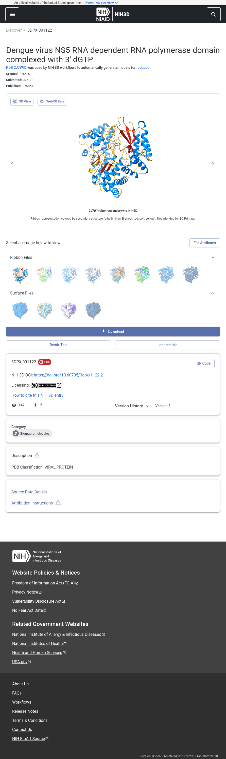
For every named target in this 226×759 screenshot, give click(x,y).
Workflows (21, 702)
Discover (14, 30)
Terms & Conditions (30, 720)
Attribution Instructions (32, 503)
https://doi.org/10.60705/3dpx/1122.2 (68, 375)
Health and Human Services (39, 652)
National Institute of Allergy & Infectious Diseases (58, 634)
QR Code (204, 363)
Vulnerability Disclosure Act (38, 601)
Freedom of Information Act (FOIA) (45, 583)
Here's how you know (101, 2)
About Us (20, 684)
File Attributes (205, 243)
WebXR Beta (52, 101)
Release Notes (25, 711)
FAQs (17, 693)
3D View (21, 101)
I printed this (167, 345)
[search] (214, 14)
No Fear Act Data (29, 610)
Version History (132, 406)
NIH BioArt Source (30, 738)
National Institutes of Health (39, 643)
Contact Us (22, 729)
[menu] (12, 14)
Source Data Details (29, 492)
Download (112, 331)
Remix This (58, 345)
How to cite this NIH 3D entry (37, 395)
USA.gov (21, 661)
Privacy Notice (27, 592)
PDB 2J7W (16, 68)
